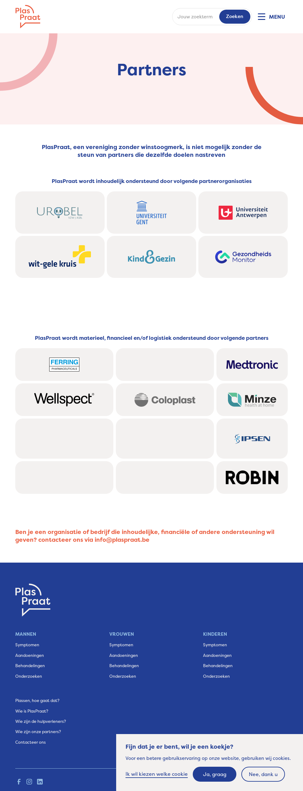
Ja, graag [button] (214, 774)
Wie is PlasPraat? (31, 711)
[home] (27, 17)
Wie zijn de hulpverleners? (40, 721)
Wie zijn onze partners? (38, 731)
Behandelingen (30, 665)
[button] (271, 16)
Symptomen (27, 645)
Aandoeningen (29, 655)
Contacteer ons (30, 742)
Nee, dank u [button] (263, 774)
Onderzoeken (28, 676)
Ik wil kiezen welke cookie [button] (156, 773)
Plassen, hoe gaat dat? (37, 700)
